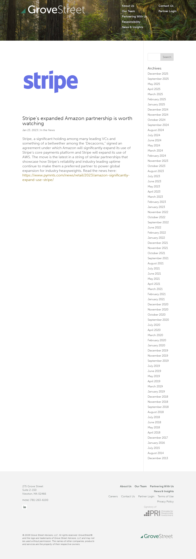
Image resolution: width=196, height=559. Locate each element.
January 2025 (156, 104)
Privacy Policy (165, 501)
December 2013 (158, 458)
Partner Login (167, 11)
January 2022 (156, 237)
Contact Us (165, 6)
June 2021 (154, 273)
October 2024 (156, 120)
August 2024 (156, 130)
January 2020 (156, 345)
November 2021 (158, 248)
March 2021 (155, 289)
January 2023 (156, 207)
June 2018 (154, 422)
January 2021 (156, 299)
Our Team (128, 11)
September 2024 (158, 125)
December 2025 (158, 73)
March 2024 (155, 150)
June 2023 (154, 181)
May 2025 (154, 84)
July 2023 (154, 176)
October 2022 (156, 217)
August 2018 (156, 412)
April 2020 (154, 330)
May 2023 (154, 186)
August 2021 (156, 263)
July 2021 (154, 268)
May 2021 (154, 278)
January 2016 (156, 443)
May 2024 (154, 145)
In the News (47, 130)
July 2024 (154, 135)
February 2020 (157, 340)
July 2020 (154, 325)
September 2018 (158, 407)
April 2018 (154, 432)
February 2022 (157, 232)
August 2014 (156, 453)
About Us (128, 6)
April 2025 (154, 89)
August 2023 (156, 171)
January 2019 (156, 391)
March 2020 (155, 335)
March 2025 (155, 94)
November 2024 (158, 114)
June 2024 (154, 140)
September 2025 (158, 79)
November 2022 (158, 212)
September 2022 (158, 222)
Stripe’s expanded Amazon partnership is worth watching (77, 120)
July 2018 (154, 417)
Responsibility (131, 22)
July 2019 (154, 366)
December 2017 (158, 437)
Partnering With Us (134, 16)
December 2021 (158, 243)
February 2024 (157, 155)
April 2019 (154, 381)
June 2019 (154, 371)
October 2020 (156, 314)
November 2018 (158, 401)
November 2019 (158, 355)
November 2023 (158, 161)
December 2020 (158, 304)
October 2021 (156, 253)
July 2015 (154, 448)
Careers (113, 496)
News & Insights (132, 27)
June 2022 (154, 227)
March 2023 (155, 196)
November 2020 (158, 309)
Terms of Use (166, 496)
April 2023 (154, 191)
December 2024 (158, 109)
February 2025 (157, 99)
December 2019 (158, 350)
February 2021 (157, 294)
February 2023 (157, 202)
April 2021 (154, 284)
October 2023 (156, 166)
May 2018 (154, 427)
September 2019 (158, 360)
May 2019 (154, 376)
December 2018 (158, 396)
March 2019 (155, 386)
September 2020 (158, 319)
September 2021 (158, 258)
